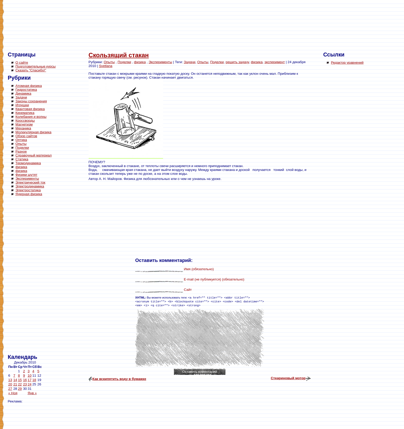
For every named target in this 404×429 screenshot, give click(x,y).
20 (10, 384)
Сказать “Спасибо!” (30, 70)
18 (34, 380)
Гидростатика (26, 90)
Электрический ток (30, 182)
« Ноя (12, 393)
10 (29, 375)
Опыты (21, 144)
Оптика (21, 140)
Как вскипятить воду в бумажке (119, 379)
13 (10, 380)
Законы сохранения (31, 101)
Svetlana (105, 66)
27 (10, 389)
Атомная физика (28, 86)
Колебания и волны (30, 117)
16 (25, 380)
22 (20, 384)
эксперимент (275, 62)
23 (25, 384)
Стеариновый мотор (288, 378)
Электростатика (28, 190)
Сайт (188, 290)
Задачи (21, 97)
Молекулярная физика (33, 132)
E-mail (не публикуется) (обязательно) (214, 279)
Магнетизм (24, 124)
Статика (21, 159)
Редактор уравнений (347, 62)
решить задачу (237, 62)
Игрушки (22, 105)
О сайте (21, 62)
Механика (23, 128)
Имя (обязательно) (199, 269)
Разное (21, 151)
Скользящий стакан (119, 55)
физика (21, 167)
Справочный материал (33, 155)
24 (29, 384)
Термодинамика (28, 163)
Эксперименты (27, 178)
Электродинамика (29, 186)
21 (15, 384)
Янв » (32, 393)
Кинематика (24, 113)
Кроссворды (25, 120)
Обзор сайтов (26, 136)
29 (20, 389)
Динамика (23, 93)
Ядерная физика (28, 194)
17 (29, 380)
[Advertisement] (28, 276)
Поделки (22, 148)
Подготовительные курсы (35, 66)
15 (20, 380)
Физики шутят (26, 175)
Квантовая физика (30, 109)
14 (15, 380)
